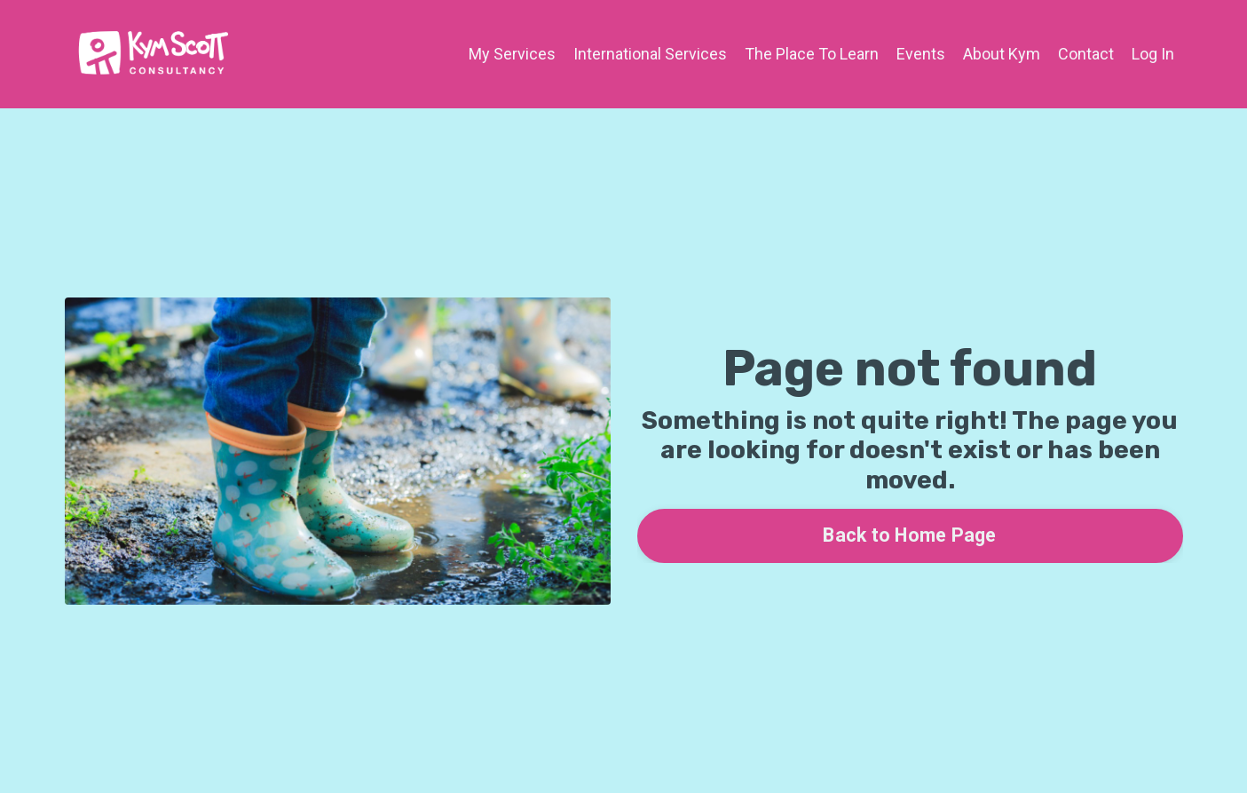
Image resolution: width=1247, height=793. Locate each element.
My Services (512, 53)
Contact (1086, 53)
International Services (650, 53)
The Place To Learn (812, 53)
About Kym (1001, 53)
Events (920, 53)
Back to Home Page (909, 535)
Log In (1153, 53)
